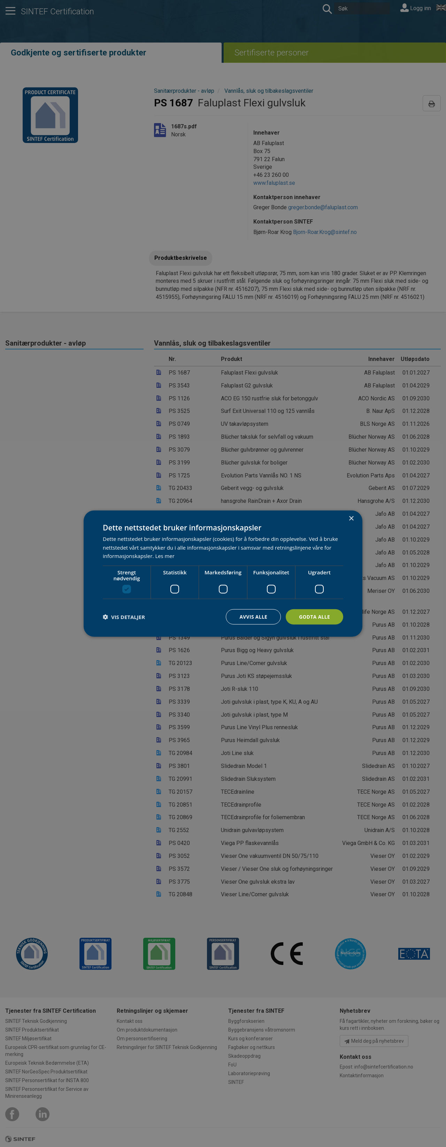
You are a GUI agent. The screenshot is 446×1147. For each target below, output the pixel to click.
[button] (124, 617)
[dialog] (223, 573)
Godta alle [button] (314, 616)
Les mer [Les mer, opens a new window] (165, 555)
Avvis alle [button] (252, 616)
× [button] (351, 518)
